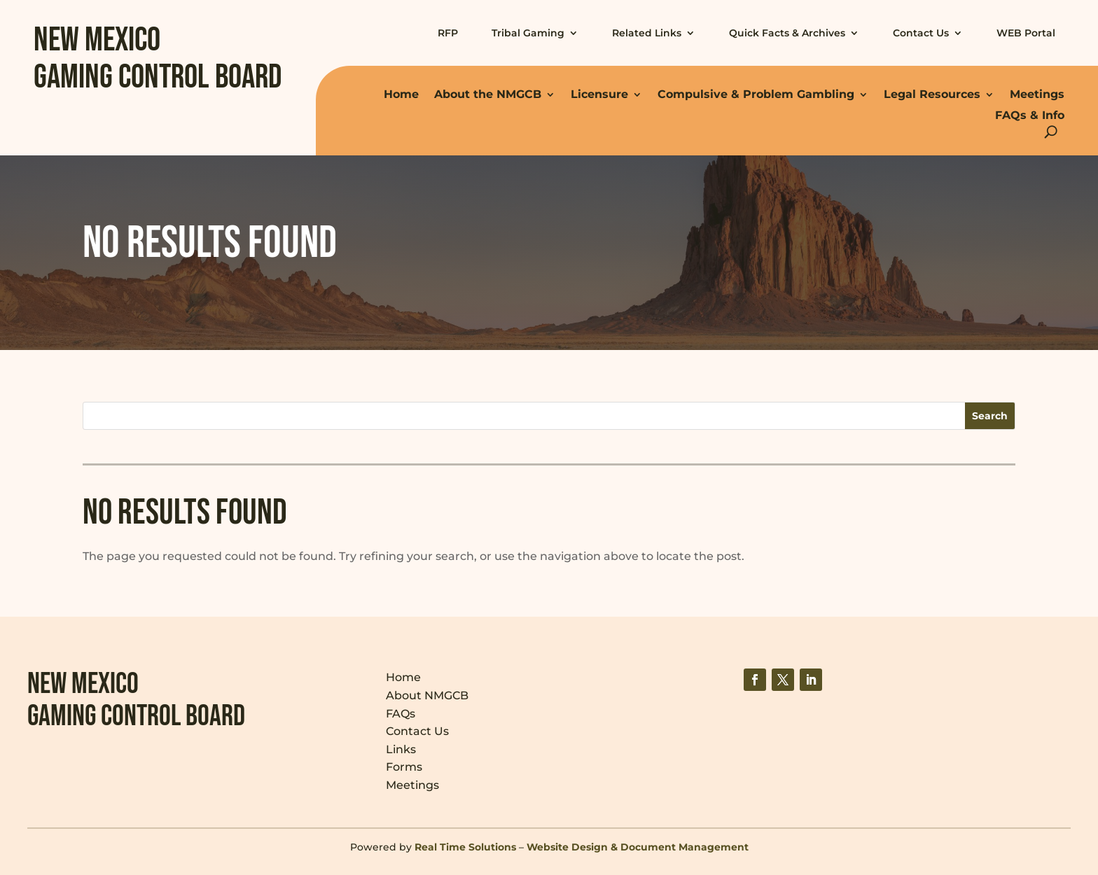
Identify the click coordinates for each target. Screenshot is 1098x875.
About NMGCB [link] (427, 695)
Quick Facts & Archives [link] (787, 33)
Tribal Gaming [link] (528, 33)
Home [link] (401, 94)
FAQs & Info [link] (1029, 115)
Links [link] (401, 749)
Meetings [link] (1037, 94)
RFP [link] (448, 33)
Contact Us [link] (921, 33)
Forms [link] (404, 767)
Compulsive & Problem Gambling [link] (756, 94)
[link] (755, 679)
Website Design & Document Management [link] (638, 847)
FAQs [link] (400, 713)
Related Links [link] (646, 33)
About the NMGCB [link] (487, 94)
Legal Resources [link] (932, 94)
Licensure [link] (599, 94)
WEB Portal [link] (1025, 33)
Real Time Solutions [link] (465, 847)
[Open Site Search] (1051, 132)
